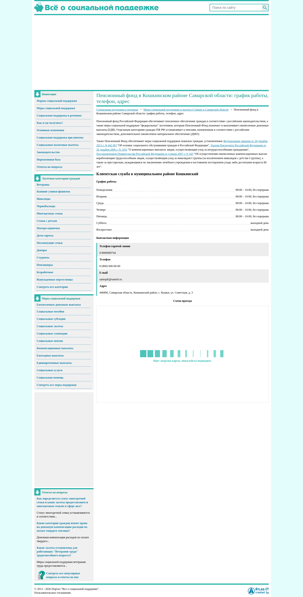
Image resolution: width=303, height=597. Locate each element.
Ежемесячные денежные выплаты (59, 304)
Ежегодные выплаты (50, 355)
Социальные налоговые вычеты (57, 145)
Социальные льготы (50, 326)
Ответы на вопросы (49, 167)
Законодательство (48, 152)
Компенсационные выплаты (55, 348)
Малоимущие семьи (49, 243)
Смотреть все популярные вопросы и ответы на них (63, 575)
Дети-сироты (45, 235)
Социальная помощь (50, 377)
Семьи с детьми (47, 221)
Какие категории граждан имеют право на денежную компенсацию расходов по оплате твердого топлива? (62, 526)
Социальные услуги (49, 370)
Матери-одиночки (48, 228)
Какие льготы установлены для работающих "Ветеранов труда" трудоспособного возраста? (57, 551)
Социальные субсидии (51, 319)
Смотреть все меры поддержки (56, 385)
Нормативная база (48, 159)
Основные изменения (50, 130)
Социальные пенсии (50, 341)
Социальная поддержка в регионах (59, 115)
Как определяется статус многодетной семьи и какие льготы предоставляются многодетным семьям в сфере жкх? (62, 502)
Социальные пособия (50, 311)
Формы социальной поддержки (57, 100)
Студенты (43, 257)
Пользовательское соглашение (52, 592)
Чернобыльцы (46, 206)
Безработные (45, 272)
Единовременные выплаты (54, 363)
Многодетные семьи (49, 213)
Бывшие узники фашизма (53, 191)
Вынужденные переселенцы (55, 279)
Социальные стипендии (52, 333)
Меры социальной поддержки (56, 108)
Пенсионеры (45, 265)
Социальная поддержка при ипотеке (60, 137)
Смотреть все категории (52, 287)
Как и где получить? (50, 123)
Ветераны (43, 184)
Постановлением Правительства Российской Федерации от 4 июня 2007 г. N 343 (144, 154)
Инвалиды (43, 198)
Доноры (42, 250)
